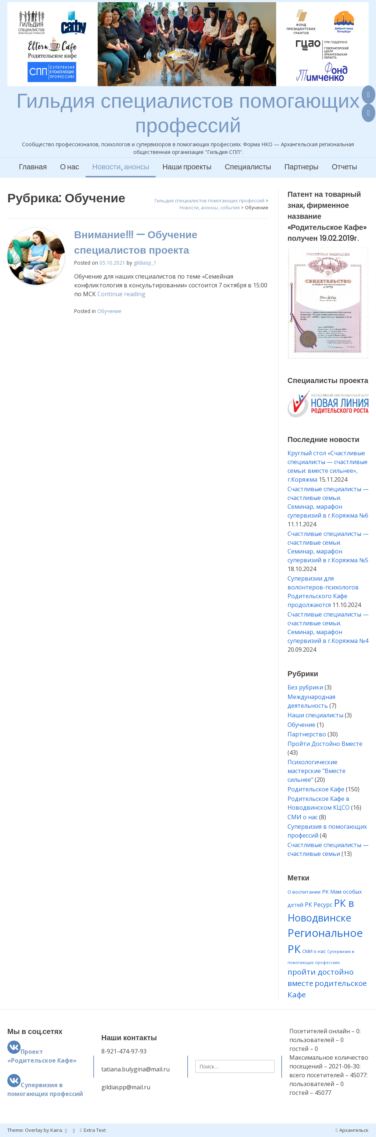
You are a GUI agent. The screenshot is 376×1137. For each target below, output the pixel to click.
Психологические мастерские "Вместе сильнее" (317, 771)
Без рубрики (305, 687)
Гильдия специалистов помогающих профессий (187, 113)
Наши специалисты (315, 715)
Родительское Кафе (316, 789)
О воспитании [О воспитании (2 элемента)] (304, 891)
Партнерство (307, 734)
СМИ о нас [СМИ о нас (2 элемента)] (314, 951)
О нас (69, 167)
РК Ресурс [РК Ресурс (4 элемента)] (318, 905)
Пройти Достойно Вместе (325, 744)
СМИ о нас (303, 817)
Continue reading (121, 294)
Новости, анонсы (120, 167)
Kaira (56, 1130)
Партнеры (301, 167)
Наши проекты (187, 167)
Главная (33, 167)
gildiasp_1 (145, 262)
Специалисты (248, 167)
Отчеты (344, 167)
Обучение (109, 311)
